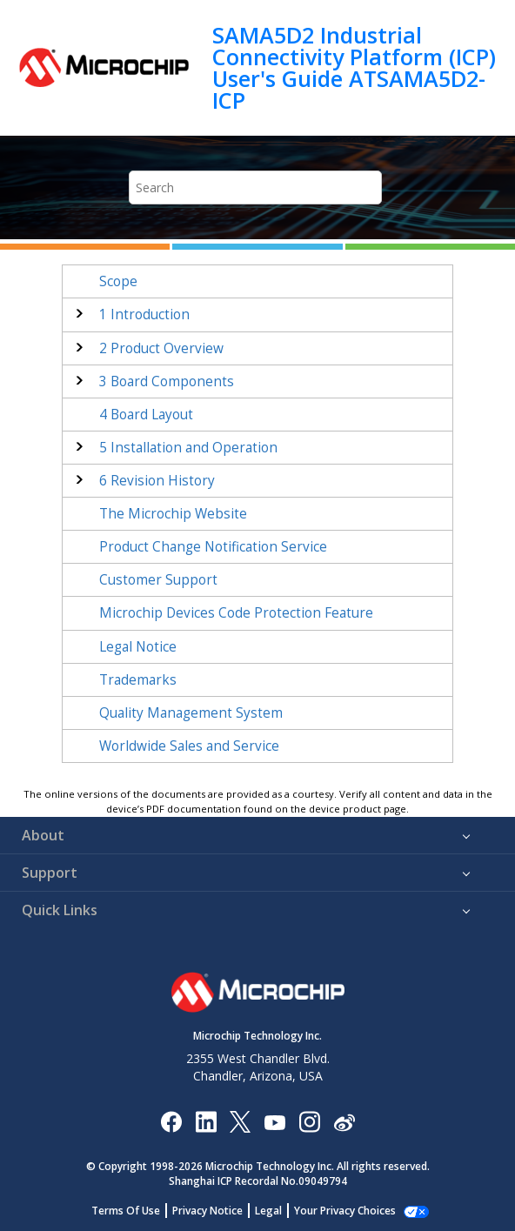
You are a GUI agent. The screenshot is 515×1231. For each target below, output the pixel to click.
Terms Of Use (135, 1210)
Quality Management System (191, 713)
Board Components (166, 381)
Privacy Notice (217, 1210)
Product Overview (161, 348)
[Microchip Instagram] (309, 1121)
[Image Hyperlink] (274, 1121)
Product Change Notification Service (213, 547)
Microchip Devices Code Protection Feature (236, 613)
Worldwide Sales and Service (189, 746)
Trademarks (138, 680)
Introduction (144, 314)
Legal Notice (138, 647)
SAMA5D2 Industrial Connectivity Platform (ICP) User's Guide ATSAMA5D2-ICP (354, 68)
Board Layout (146, 414)
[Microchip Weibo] (344, 1121)
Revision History (157, 481)
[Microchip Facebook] (171, 1121)
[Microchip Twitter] (240, 1121)
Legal (277, 1210)
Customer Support (158, 580)
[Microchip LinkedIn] (206, 1121)
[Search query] (255, 187)
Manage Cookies (345, 1210)
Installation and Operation (188, 447)
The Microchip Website (173, 514)
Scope (118, 281)
